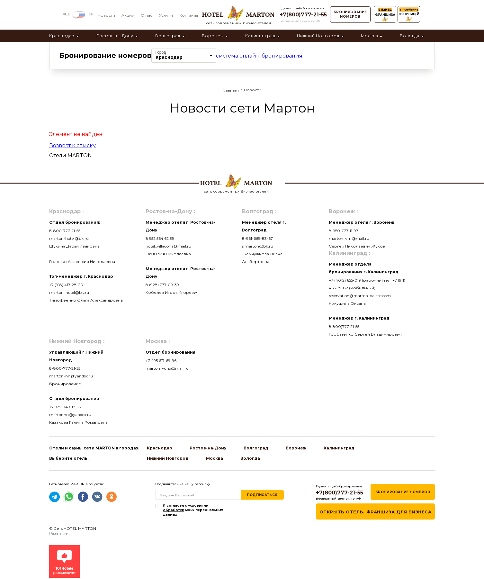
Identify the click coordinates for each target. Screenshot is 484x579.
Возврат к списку (72, 145)
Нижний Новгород (318, 35)
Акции (127, 15)
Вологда (409, 35)
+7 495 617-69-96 (161, 360)
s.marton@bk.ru (257, 246)
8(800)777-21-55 (344, 326)
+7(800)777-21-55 (303, 15)
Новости (106, 15)
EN (91, 14)
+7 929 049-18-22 (65, 406)
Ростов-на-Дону (115, 35)
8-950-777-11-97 (343, 230)
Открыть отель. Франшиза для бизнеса (375, 511)
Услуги (166, 15)
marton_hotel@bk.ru (69, 292)
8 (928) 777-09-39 (162, 284)
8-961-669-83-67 (257, 238)
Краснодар (62, 35)
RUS (66, 14)
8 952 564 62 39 (160, 238)
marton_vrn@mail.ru (349, 238)
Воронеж (212, 35)
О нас (146, 15)
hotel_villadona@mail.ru (168, 246)
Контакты (188, 15)
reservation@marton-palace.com (360, 295)
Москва (369, 35)
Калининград (260, 35)
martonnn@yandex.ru (70, 414)
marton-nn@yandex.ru (71, 376)
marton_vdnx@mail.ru (167, 368)
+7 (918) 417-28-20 (66, 284)
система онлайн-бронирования (259, 56)
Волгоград (167, 35)
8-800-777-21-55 (64, 230)
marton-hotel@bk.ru (69, 238)
